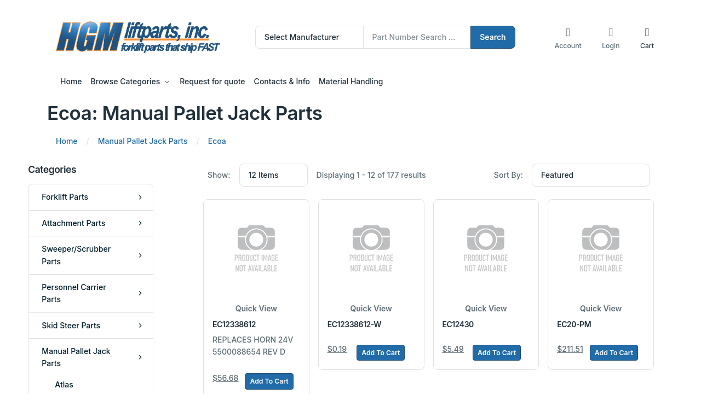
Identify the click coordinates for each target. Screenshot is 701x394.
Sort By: (508, 174)
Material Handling (351, 81)
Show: (219, 174)
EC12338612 (234, 324)
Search (493, 37)
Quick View (256, 308)
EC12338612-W (354, 324)
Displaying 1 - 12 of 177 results (371, 174)
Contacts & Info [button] (282, 81)
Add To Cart (269, 381)
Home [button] (71, 81)
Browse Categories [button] (125, 81)
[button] (647, 37)
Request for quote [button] (212, 81)
